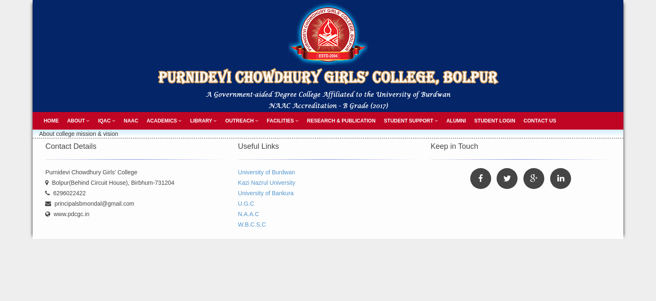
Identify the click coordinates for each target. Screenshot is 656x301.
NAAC (131, 121)
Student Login (494, 121)
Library (203, 121)
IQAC (106, 121)
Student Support (411, 121)
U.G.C (246, 203)
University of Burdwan (266, 172)
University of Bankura (266, 193)
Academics (164, 121)
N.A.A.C (248, 214)
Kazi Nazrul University (266, 182)
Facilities (283, 121)
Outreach (241, 121)
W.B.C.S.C (252, 224)
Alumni (456, 121)
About (78, 121)
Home (51, 121)
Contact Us (540, 121)
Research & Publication (341, 121)
